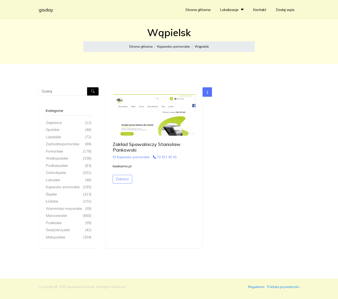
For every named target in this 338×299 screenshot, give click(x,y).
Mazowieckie (69, 215)
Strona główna (198, 9)
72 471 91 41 (165, 157)
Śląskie (69, 194)
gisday (46, 10)
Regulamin (256, 287)
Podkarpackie (69, 166)
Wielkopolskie (69, 158)
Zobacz (122, 179)
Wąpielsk (202, 46)
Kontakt (259, 9)
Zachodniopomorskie (69, 144)
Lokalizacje (232, 9)
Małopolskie (69, 237)
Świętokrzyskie (69, 230)
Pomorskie (69, 151)
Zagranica (69, 123)
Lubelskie (69, 137)
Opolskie (69, 130)
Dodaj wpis (285, 9)
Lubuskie (69, 180)
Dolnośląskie (69, 173)
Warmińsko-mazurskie (69, 208)
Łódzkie (69, 201)
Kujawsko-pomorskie (173, 46)
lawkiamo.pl (122, 166)
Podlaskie (69, 223)
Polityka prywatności (283, 287)
